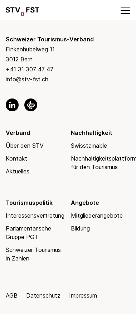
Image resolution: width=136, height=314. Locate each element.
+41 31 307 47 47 (29, 69)
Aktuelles (17, 171)
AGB (12, 295)
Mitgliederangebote (97, 215)
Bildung (80, 228)
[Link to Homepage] (22, 10)
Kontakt (16, 158)
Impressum (83, 295)
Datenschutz (43, 295)
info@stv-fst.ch (27, 79)
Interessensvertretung (35, 215)
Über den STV (25, 145)
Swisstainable (89, 145)
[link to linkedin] (12, 104)
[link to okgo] (30, 104)
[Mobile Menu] (125, 10)
